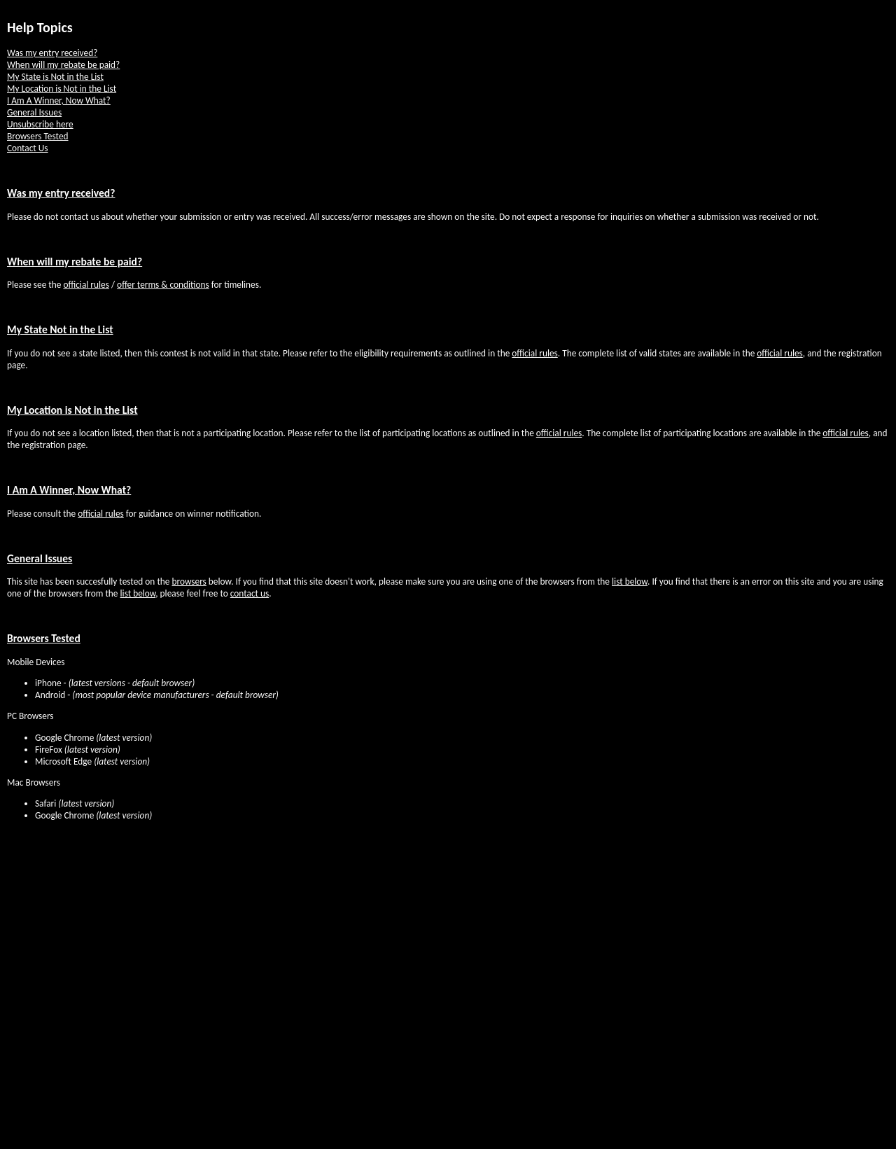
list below (630, 581)
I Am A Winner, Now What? (59, 100)
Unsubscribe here (40, 124)
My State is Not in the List (55, 77)
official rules (86, 285)
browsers (189, 581)
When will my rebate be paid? (63, 65)
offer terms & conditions (163, 285)
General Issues (34, 112)
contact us (249, 593)
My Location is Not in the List (61, 89)
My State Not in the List (60, 329)
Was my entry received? (52, 53)
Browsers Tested (38, 136)
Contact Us (27, 148)
